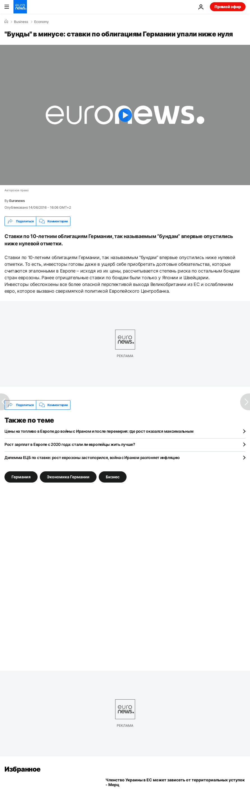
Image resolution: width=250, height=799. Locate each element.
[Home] (6, 22)
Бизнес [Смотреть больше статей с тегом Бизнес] (113, 476)
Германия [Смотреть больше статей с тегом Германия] (21, 476)
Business (21, 22)
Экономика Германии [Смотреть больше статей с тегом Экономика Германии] (68, 476)
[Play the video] (125, 115)
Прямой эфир (227, 6)
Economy (41, 22)
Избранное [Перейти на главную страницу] (22, 769)
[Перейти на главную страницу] (20, 6)
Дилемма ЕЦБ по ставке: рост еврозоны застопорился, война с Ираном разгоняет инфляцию (92, 457)
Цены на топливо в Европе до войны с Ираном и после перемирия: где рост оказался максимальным (98, 431)
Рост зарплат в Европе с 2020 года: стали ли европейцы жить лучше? (69, 444)
